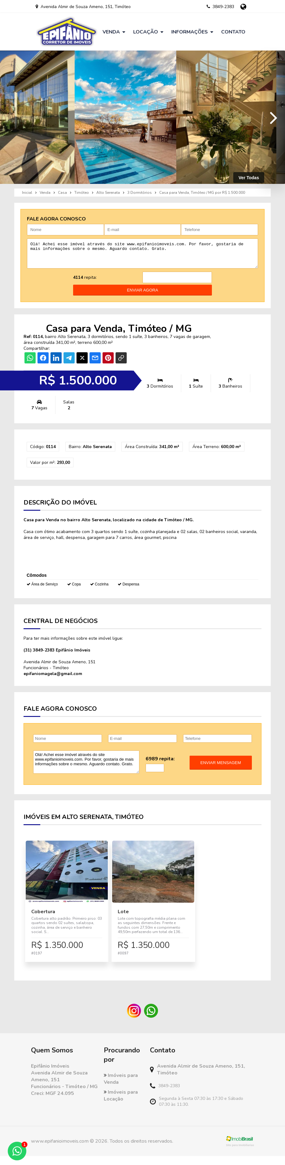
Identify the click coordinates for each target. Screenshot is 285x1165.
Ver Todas (249, 177)
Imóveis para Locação (121, 1104)
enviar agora (142, 294)
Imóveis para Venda (121, 1088)
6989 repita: (160, 763)
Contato (233, 32)
